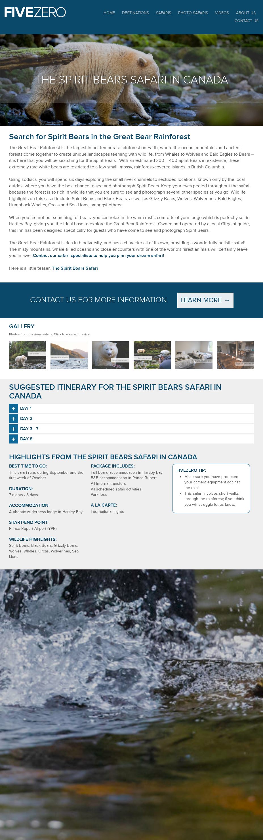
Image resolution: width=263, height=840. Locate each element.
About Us (246, 12)
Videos (222, 12)
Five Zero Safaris (35, 12)
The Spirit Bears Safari (75, 268)
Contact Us (246, 20)
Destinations (135, 12)
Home (109, 12)
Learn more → (205, 300)
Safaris (163, 12)
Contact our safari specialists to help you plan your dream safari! (98, 255)
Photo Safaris (193, 12)
